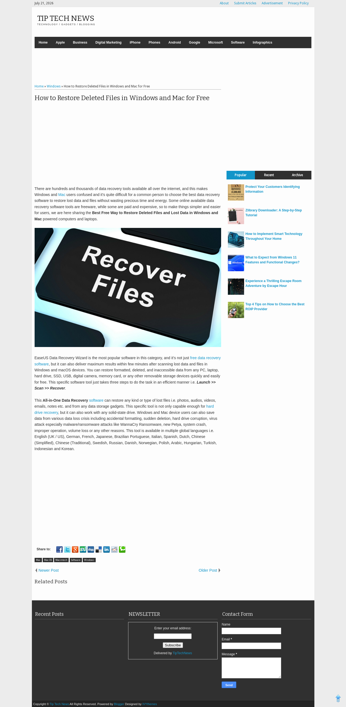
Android (174, 42)
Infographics (262, 42)
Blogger (119, 704)
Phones (154, 42)
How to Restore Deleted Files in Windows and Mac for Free (122, 98)
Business (80, 42)
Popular (241, 175)
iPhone (135, 42)
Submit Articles (245, 3)
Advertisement (272, 3)
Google (194, 42)
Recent (269, 175)
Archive (297, 175)
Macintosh (61, 560)
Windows (89, 560)
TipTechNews (182, 653)
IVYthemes (149, 704)
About (224, 3)
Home (43, 42)
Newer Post (49, 570)
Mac (61, 194)
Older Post (208, 570)
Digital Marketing (108, 42)
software (96, 400)
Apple (60, 42)
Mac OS (48, 560)
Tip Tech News (65, 18)
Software (238, 42)
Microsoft (215, 42)
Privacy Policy (298, 3)
